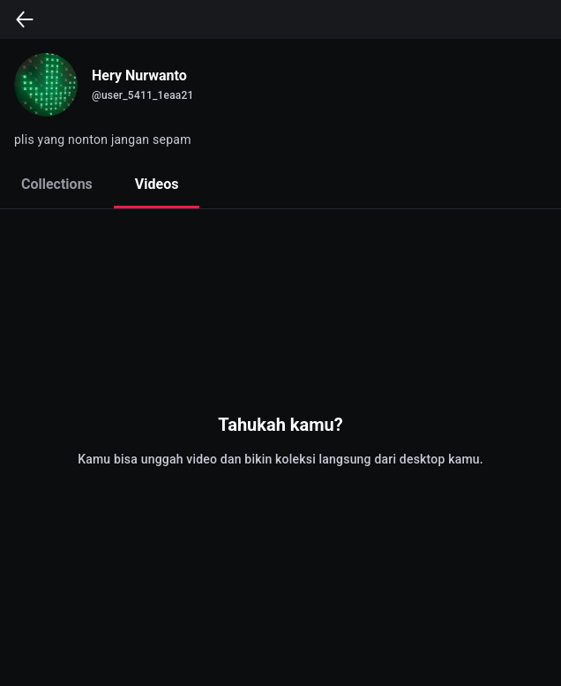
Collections (57, 184)
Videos (157, 184)
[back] (24, 19)
